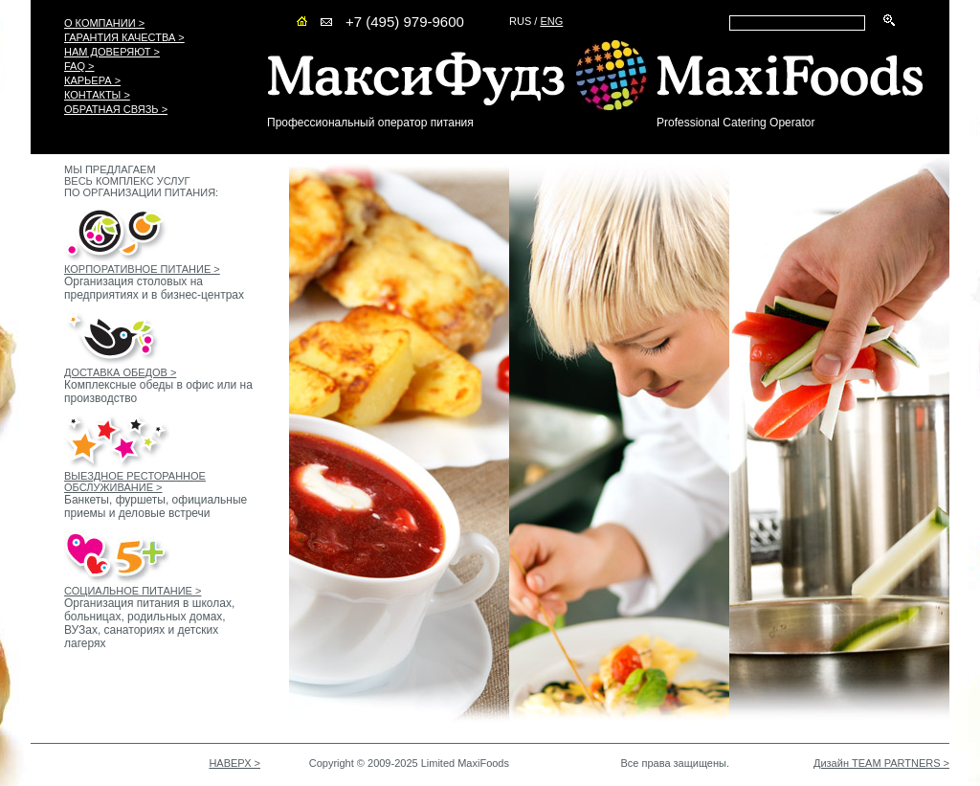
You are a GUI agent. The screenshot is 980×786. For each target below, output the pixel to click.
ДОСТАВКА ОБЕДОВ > (120, 372)
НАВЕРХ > (234, 763)
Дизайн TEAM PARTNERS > (881, 763)
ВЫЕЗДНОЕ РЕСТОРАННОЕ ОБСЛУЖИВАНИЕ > (135, 481)
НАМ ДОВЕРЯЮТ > (112, 51)
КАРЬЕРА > (92, 80)
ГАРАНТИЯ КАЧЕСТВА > (124, 37)
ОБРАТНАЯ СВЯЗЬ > (115, 109)
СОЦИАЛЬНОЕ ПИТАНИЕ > (132, 590)
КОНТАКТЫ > (97, 95)
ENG (551, 21)
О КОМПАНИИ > (104, 23)
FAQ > (79, 66)
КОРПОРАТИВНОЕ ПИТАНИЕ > (142, 269)
